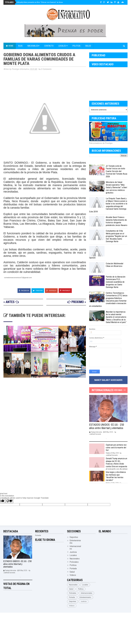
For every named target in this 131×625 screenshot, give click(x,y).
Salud (88, 46)
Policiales (74, 562)
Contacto (48, 46)
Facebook (24, 290)
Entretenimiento (85, 597)
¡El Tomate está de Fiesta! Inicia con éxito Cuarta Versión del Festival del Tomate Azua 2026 (116, 171)
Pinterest (65, 290)
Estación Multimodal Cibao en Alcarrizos (114, 264)
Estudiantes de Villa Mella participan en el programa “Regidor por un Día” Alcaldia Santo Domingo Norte (116, 236)
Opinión (92, 257)
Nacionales (33, 46)
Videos (73, 575)
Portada (73, 568)
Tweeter (38, 290)
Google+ (51, 290)
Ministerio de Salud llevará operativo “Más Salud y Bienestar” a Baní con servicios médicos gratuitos (116, 187)
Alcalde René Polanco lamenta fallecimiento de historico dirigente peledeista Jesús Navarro (116, 221)
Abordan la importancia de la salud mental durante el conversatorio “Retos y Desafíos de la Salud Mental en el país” (116, 317)
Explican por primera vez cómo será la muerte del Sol (116, 447)
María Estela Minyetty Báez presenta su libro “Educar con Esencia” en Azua (35, 2)
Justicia (73, 552)
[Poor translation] (9, 501)
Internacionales (86, 593)
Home (9, 46)
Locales (63, 46)
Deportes (74, 537)
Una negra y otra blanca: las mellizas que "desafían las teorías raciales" (116, 476)
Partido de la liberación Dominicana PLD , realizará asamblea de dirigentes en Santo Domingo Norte (115, 282)
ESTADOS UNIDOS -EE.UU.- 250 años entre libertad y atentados (106, 426)
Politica (76, 46)
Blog (20, 46)
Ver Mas (118, 390)
